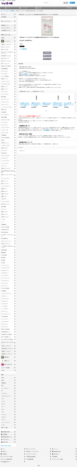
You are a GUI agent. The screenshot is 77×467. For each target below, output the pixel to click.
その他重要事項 (23, 49)
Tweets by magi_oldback (6, 445)
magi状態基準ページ (26, 74)
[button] (54, 8)
